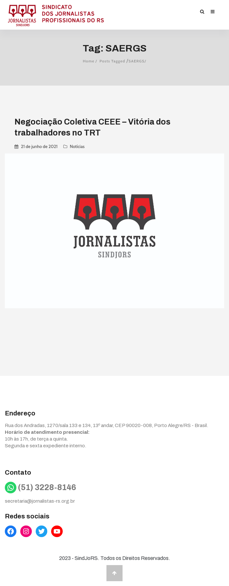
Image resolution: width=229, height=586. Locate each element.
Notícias (77, 146)
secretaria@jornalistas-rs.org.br (40, 501)
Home (88, 61)
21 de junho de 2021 (39, 146)
